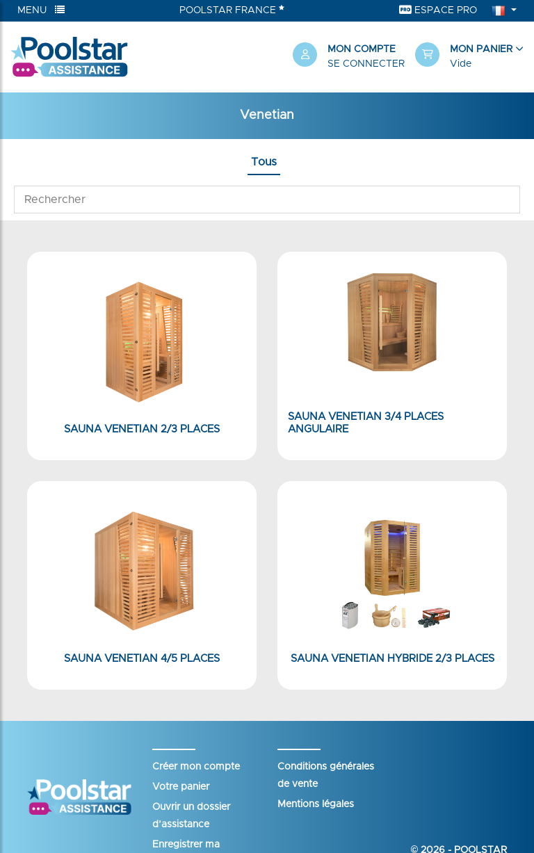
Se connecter (366, 64)
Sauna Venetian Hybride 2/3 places (392, 658)
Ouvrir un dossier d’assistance (191, 815)
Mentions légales (315, 804)
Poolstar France (231, 9)
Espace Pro (438, 10)
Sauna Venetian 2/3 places (142, 429)
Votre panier (180, 787)
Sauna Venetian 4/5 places (142, 658)
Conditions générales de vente (325, 775)
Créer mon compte (196, 767)
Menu (41, 10)
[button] (469, 57)
